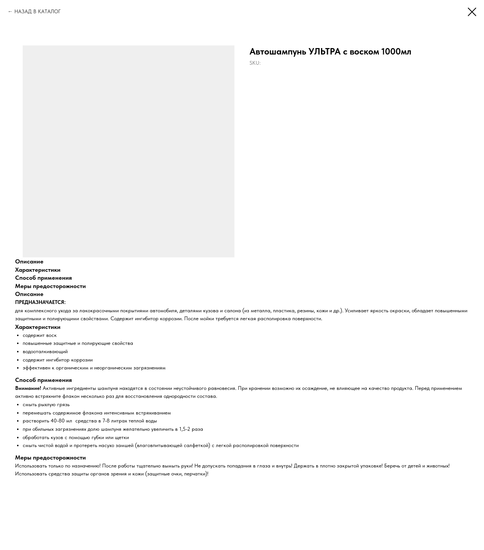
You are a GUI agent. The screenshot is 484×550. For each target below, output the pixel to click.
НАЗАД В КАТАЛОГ (37, 11)
